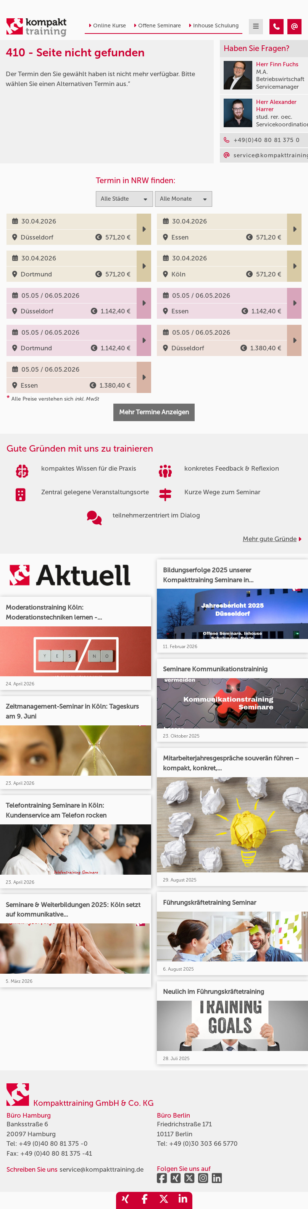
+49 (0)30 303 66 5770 (203, 1143)
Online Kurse (107, 25)
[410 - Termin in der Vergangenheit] (276, 26)
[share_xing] (125, 1200)
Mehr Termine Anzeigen (154, 412)
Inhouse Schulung (214, 25)
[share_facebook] (144, 1200)
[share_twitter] (163, 1200)
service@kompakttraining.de (102, 1169)
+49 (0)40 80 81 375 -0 (53, 1143)
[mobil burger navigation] (256, 26)
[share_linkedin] (182, 1200)
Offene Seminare (157, 25)
